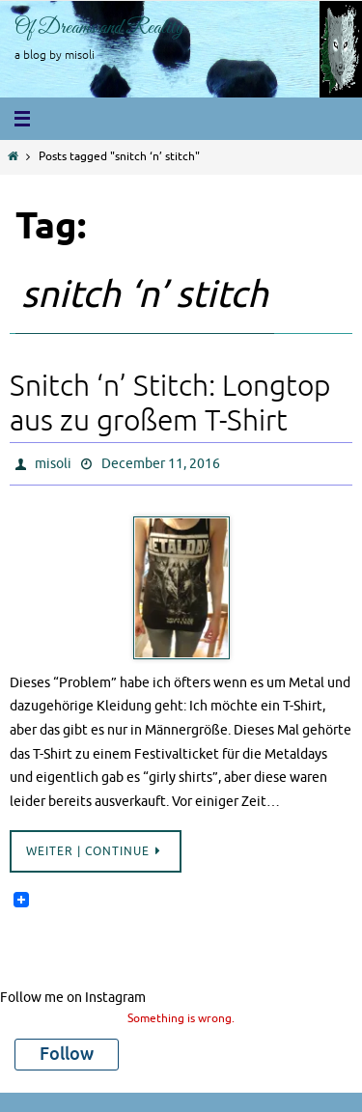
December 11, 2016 (160, 464)
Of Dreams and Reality (99, 28)
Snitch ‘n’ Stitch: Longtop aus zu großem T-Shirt (170, 403)
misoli (53, 464)
